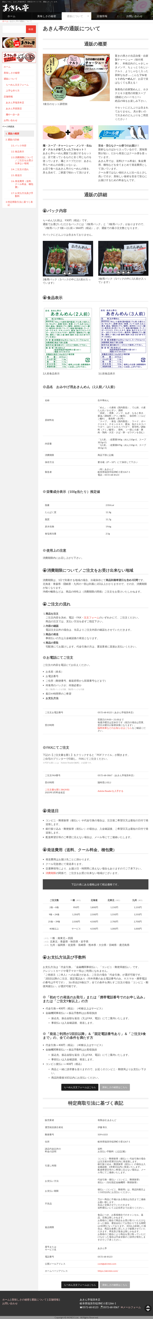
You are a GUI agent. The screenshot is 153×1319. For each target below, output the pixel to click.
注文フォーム (91, 617)
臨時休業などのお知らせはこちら (115, 727)
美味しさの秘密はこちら (114, 1087)
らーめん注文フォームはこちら (80, 1087)
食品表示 (19, 151)
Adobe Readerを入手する (110, 791)
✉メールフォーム (131, 1307)
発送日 (18, 175)
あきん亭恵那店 (14, 108)
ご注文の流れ (22, 169)
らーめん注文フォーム (17, 84)
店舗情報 (102, 16)
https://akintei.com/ (108, 1270)
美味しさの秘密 (46, 16)
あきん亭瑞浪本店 (15, 102)
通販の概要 (13, 133)
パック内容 (20, 145)
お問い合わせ (134, 16)
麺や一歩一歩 (13, 114)
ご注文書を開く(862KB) (57, 789)
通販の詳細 (13, 139)
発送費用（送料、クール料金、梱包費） (24, 184)
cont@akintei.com (107, 1263)
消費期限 (51, 873)
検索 (31, 29)
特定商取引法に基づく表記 (20, 203)
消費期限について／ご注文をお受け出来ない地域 (24, 160)
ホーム (11, 16)
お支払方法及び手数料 (24, 194)
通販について (75, 16)
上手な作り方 (13, 90)
